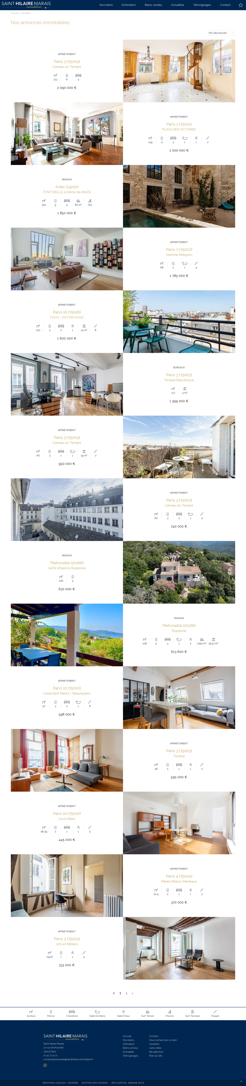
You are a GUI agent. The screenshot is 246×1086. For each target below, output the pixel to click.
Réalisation (128, 1083)
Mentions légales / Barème (60, 1083)
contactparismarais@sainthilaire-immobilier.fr (68, 1059)
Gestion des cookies (95, 1083)
